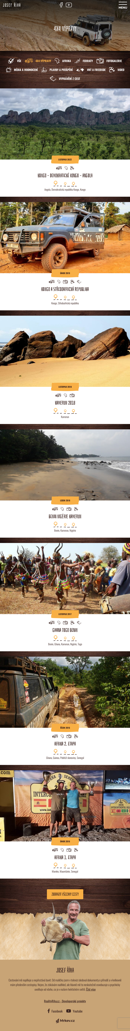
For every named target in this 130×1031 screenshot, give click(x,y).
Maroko (55, 871)
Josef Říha (12, 5)
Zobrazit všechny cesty (65, 894)
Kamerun (65, 417)
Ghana (57, 644)
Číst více (91, 989)
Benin (56, 530)
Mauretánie (65, 871)
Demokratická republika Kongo (65, 189)
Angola (47, 189)
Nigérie (73, 530)
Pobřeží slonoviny (68, 758)
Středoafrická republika (68, 303)
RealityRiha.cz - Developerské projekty (65, 1001)
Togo (80, 644)
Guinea (56, 758)
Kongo (83, 189)
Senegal (80, 758)
